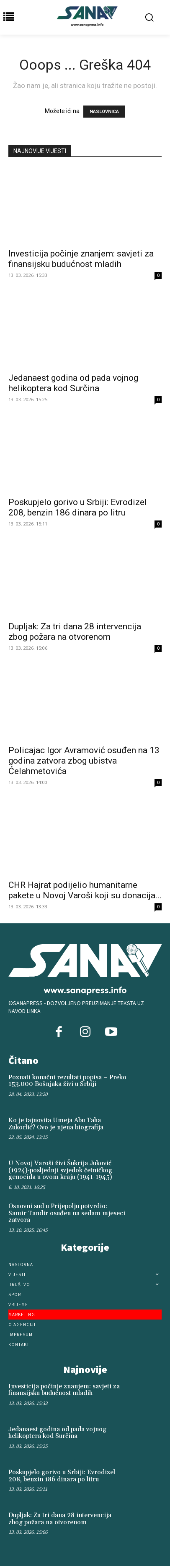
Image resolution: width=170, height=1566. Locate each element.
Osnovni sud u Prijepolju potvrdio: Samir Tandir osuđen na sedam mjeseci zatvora (66, 1213)
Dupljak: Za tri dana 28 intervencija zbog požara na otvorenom (74, 631)
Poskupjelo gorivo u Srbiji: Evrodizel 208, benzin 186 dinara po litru (77, 507)
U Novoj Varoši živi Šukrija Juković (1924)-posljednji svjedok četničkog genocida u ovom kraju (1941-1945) (60, 1170)
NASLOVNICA (104, 111)
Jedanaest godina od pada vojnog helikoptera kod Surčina (73, 383)
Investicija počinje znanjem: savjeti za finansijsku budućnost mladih (81, 259)
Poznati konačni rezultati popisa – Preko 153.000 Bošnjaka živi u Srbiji (67, 1080)
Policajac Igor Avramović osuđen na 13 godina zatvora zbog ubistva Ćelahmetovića (84, 760)
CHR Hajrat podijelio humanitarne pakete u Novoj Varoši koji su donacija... (85, 890)
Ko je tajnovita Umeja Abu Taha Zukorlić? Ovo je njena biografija (55, 1123)
